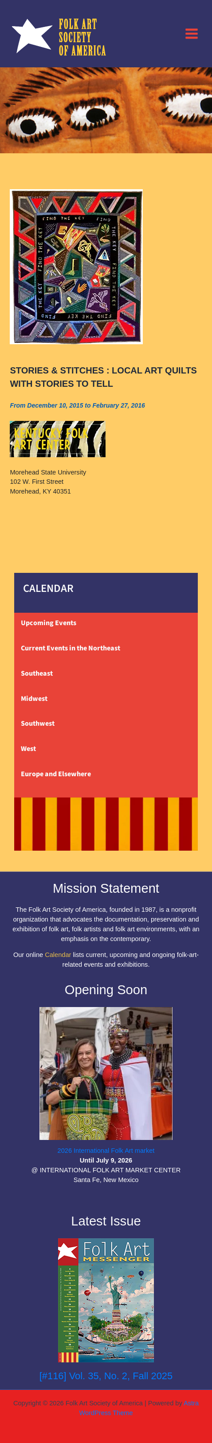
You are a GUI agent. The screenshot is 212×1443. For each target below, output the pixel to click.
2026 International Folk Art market (106, 1150)
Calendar (58, 954)
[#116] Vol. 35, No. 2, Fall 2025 (106, 1375)
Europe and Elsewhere (56, 774)
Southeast (37, 673)
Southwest (38, 723)
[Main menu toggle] (191, 33)
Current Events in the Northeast (70, 648)
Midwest (34, 699)
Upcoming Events (48, 623)
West (28, 749)
